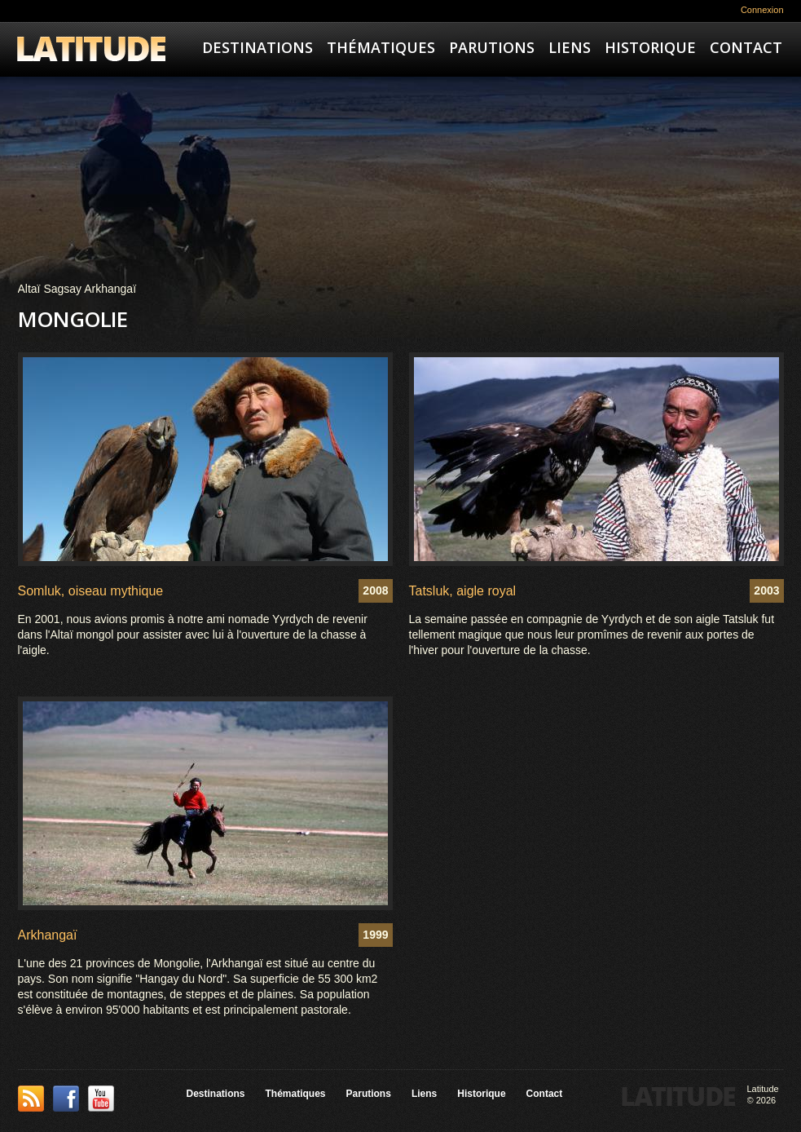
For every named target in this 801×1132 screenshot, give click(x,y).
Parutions (492, 47)
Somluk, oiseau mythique (91, 591)
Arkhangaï (47, 935)
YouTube (101, 1099)
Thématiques (381, 47)
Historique (650, 47)
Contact (746, 47)
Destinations (257, 47)
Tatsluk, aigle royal (463, 591)
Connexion (762, 10)
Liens (569, 47)
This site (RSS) (31, 1099)
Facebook (66, 1099)
